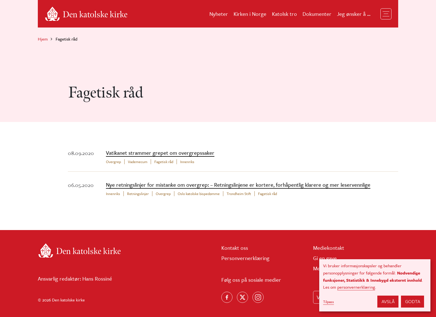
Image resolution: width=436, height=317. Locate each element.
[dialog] (374, 285)
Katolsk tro (284, 14)
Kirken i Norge (250, 14)
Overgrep (113, 161)
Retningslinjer (138, 193)
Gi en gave (325, 258)
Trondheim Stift (239, 193)
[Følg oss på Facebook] (226, 297)
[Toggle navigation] (386, 13)
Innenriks (187, 161)
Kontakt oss (234, 247)
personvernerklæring (356, 287)
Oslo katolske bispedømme (199, 193)
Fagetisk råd (163, 161)
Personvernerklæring (245, 258)
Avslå (388, 301)
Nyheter (218, 14)
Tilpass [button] (328, 301)
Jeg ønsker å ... (353, 14)
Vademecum (137, 161)
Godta (412, 301)
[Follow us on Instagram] (258, 297)
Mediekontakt (328, 247)
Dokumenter (317, 14)
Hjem (43, 39)
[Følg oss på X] (242, 297)
